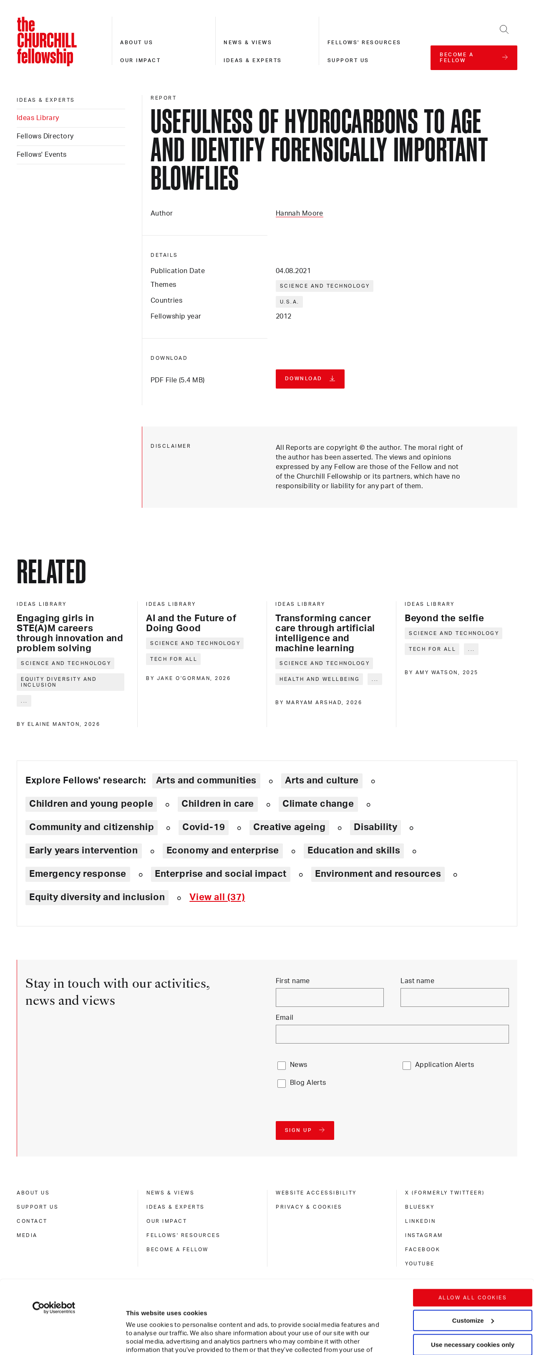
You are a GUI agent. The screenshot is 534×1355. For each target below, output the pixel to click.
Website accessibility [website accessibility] (316, 1192)
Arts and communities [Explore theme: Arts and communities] (206, 780)
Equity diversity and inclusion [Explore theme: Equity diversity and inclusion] (97, 897)
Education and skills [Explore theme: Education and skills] (353, 850)
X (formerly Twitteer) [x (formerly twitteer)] (445, 1192)
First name (293, 981)
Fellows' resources (364, 42)
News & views (248, 42)
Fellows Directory (45, 136)
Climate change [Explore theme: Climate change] (318, 803)
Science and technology (325, 286)
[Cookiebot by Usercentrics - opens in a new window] (54, 1234)
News (298, 1064)
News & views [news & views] (170, 1192)
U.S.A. (290, 301)
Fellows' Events (42, 154)
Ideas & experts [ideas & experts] (46, 100)
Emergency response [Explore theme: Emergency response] (77, 873)
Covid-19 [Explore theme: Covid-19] (203, 827)
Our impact (140, 60)
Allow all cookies (472, 1224)
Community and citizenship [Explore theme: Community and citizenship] (91, 827)
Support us (348, 60)
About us (136, 42)
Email (285, 1017)
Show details (137, 1323)
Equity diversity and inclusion (59, 682)
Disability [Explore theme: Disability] (375, 827)
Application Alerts (444, 1064)
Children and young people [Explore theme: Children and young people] (91, 803)
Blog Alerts (308, 1082)
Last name (417, 981)
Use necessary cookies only (472, 1271)
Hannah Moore (299, 213)
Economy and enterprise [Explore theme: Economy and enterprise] (222, 850)
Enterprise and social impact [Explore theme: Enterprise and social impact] (221, 873)
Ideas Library (38, 118)
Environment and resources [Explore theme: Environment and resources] (378, 873)
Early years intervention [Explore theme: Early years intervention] (83, 850)
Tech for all (173, 659)
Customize (473, 1246)
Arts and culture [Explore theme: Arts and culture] (322, 780)
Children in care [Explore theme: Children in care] (217, 803)
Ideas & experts (253, 60)
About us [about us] (33, 1192)
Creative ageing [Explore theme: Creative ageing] (289, 827)
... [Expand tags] (24, 700)
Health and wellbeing (320, 679)
